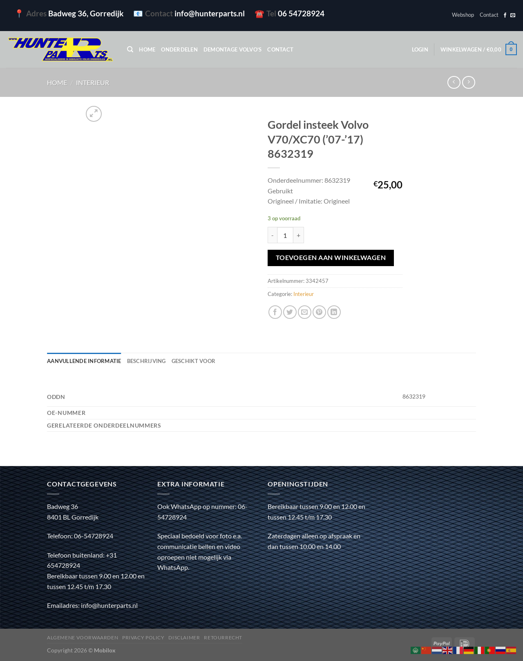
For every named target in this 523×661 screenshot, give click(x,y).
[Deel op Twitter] (290, 312)
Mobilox (105, 650)
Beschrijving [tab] (146, 361)
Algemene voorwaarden (82, 637)
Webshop (463, 14)
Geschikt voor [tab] (193, 361)
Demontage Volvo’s (232, 49)
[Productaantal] (285, 235)
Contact (489, 14)
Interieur (92, 82)
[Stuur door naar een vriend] (304, 312)
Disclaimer (184, 637)
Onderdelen (179, 49)
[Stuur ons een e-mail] (512, 15)
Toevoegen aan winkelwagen (331, 257)
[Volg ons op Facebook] (505, 15)
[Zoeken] (130, 49)
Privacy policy (143, 637)
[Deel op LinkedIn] (334, 312)
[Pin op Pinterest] (319, 312)
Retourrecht (223, 637)
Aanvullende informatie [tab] (84, 361)
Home (147, 49)
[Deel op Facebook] (275, 312)
